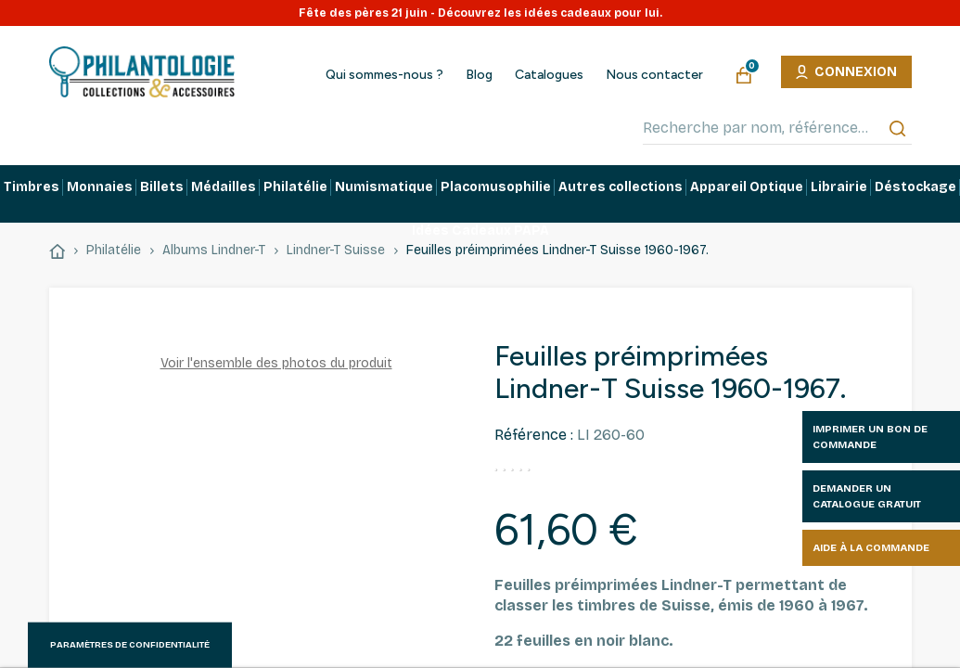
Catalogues (549, 75)
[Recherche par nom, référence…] (777, 128)
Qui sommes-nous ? (384, 75)
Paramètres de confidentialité (130, 644)
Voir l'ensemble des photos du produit (276, 363)
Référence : (533, 434)
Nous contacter (654, 75)
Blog (479, 75)
